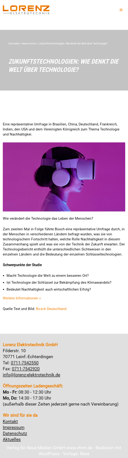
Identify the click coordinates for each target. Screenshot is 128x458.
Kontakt (10, 421)
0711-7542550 (25, 362)
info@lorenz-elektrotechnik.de (31, 374)
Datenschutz (15, 433)
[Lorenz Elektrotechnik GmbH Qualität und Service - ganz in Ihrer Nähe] (26, 10)
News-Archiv (29, 43)
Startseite (14, 43)
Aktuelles (12, 439)
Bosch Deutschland (51, 308)
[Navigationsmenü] (121, 10)
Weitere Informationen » (22, 297)
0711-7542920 (26, 368)
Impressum (13, 427)
